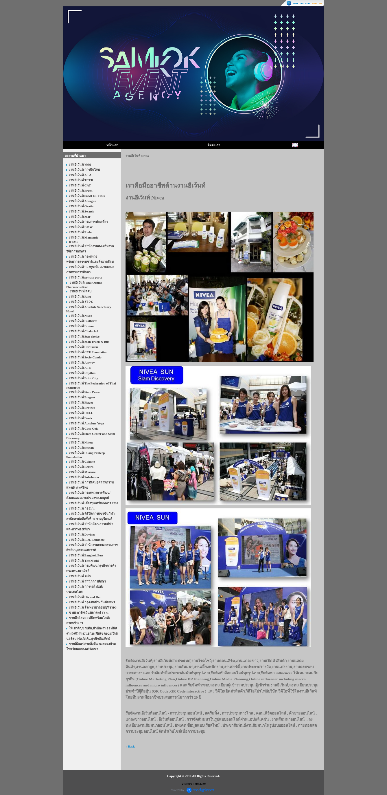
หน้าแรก (112, 145)
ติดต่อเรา (213, 145)
